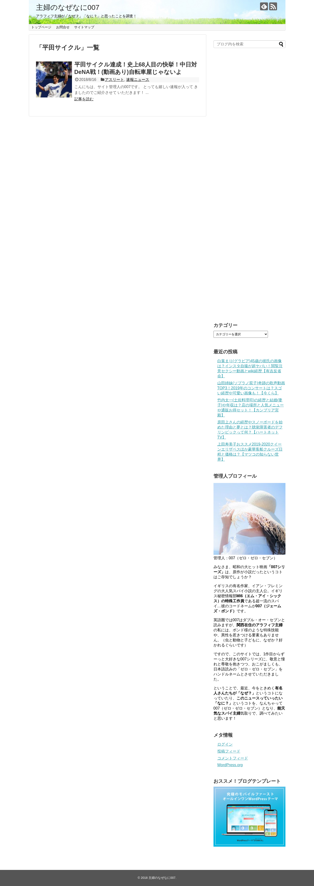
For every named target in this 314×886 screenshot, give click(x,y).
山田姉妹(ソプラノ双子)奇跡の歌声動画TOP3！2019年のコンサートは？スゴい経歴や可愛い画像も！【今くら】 (251, 388)
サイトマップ (84, 27)
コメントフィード (232, 758)
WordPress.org (230, 765)
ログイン (225, 744)
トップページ (41, 27)
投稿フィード (228, 751)
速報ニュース (137, 80)
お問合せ (63, 27)
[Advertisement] (249, 187)
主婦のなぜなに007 (68, 7)
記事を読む (84, 99)
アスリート (114, 80)
